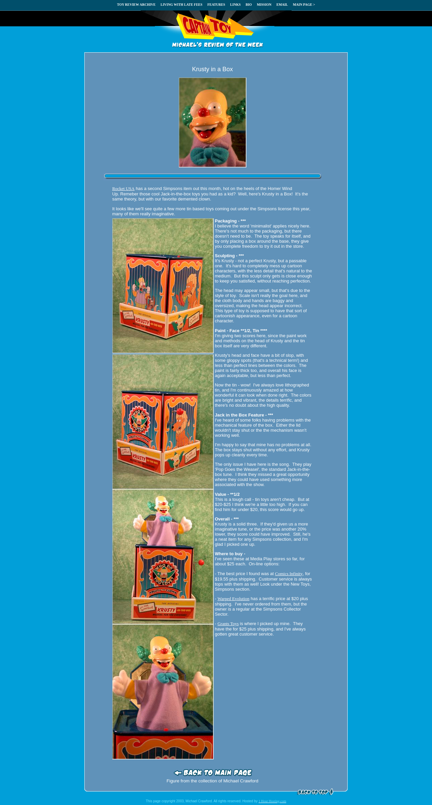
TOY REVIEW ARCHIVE (136, 4)
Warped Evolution (233, 598)
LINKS (235, 4)
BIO (249, 4)
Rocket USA (123, 188)
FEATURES (216, 4)
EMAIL (282, 4)
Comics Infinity (289, 573)
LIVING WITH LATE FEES (181, 4)
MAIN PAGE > (304, 4)
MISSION (264, 4)
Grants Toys (228, 623)
